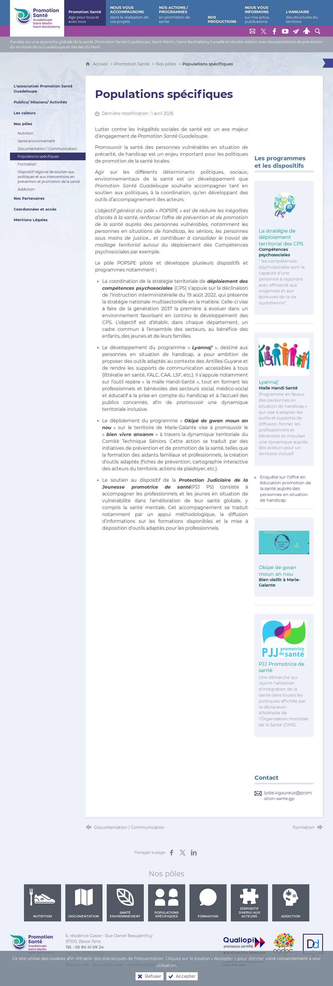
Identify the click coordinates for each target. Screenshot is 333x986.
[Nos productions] (222, 13)
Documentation (83, 904)
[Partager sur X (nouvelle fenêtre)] (182, 852)
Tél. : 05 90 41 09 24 (85, 947)
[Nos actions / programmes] (179, 13)
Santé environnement (125, 904)
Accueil (101, 64)
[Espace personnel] (306, 31)
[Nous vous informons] (261, 13)
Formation (208, 904)
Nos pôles (166, 64)
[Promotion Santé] (85, 13)
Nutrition (42, 904)
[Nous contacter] (252, 31)
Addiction (290, 904)
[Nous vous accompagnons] (130, 13)
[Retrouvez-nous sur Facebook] (274, 31)
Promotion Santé (132, 64)
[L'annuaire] (302, 13)
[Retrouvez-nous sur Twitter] (263, 31)
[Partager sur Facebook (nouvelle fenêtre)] (171, 852)
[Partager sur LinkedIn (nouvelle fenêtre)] (194, 852)
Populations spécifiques (166, 904)
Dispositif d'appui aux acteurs (249, 904)
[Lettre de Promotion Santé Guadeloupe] (295, 31)
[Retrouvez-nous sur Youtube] (285, 31)
